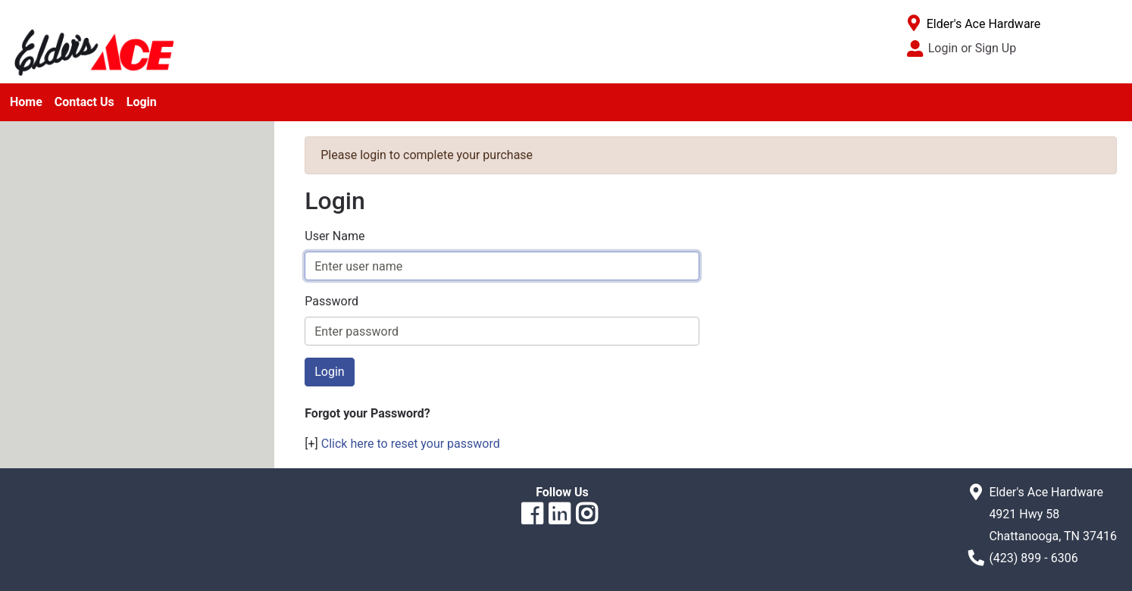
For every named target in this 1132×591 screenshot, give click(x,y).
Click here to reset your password (410, 443)
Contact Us (84, 102)
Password (331, 301)
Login (142, 102)
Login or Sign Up (972, 48)
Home (26, 102)
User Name (334, 236)
